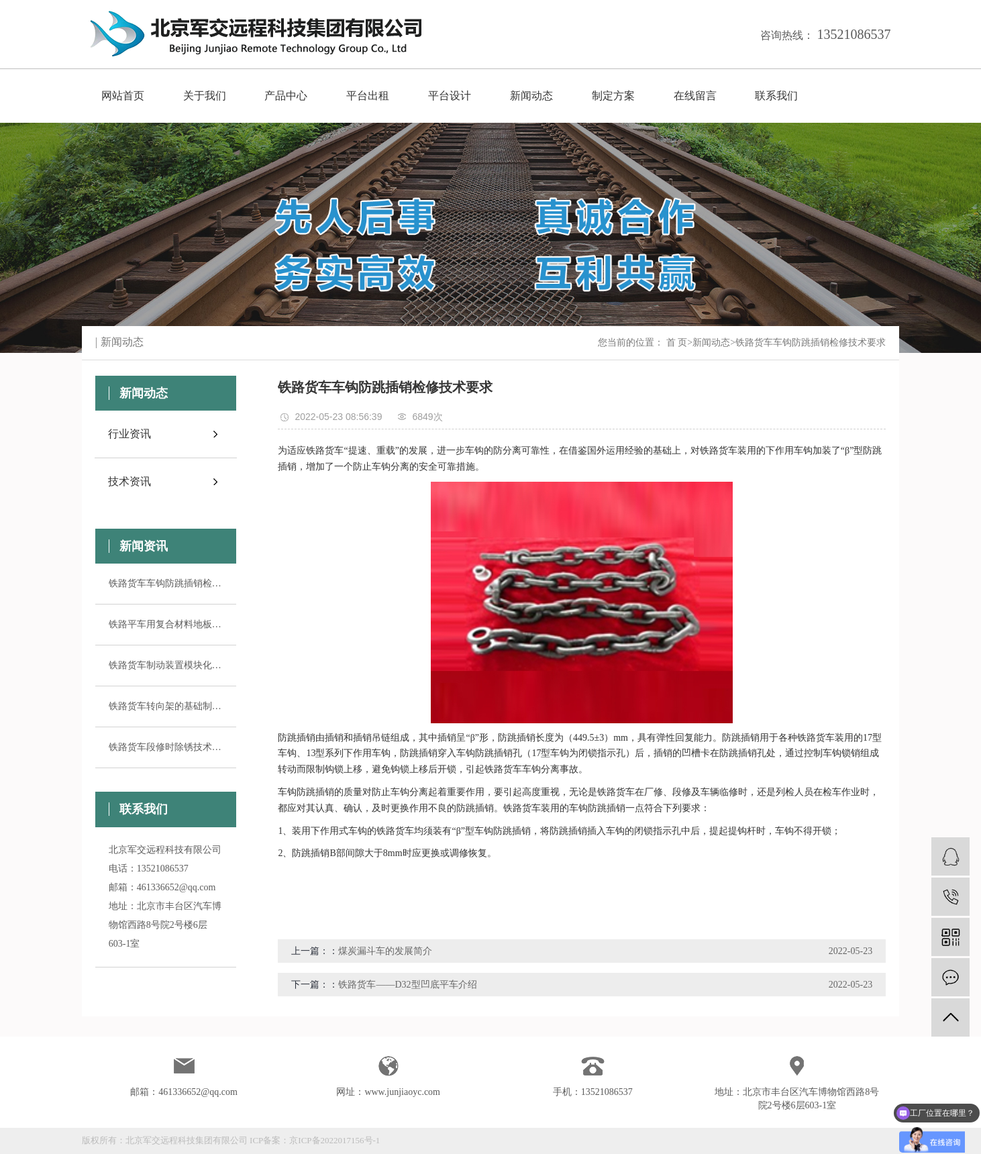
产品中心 (285, 95)
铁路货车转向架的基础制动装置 (166, 706)
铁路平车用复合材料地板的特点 (166, 624)
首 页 (677, 342)
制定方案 (613, 95)
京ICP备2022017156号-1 (334, 1140)
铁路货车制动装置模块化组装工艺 (166, 665)
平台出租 (367, 95)
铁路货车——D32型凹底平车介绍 (407, 985)
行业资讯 (129, 433)
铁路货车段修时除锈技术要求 (166, 747)
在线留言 (695, 95)
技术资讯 (129, 481)
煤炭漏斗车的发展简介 (385, 951)
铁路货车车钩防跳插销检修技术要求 (166, 583)
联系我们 (776, 95)
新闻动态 (531, 95)
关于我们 (204, 95)
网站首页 (122, 95)
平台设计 (449, 95)
